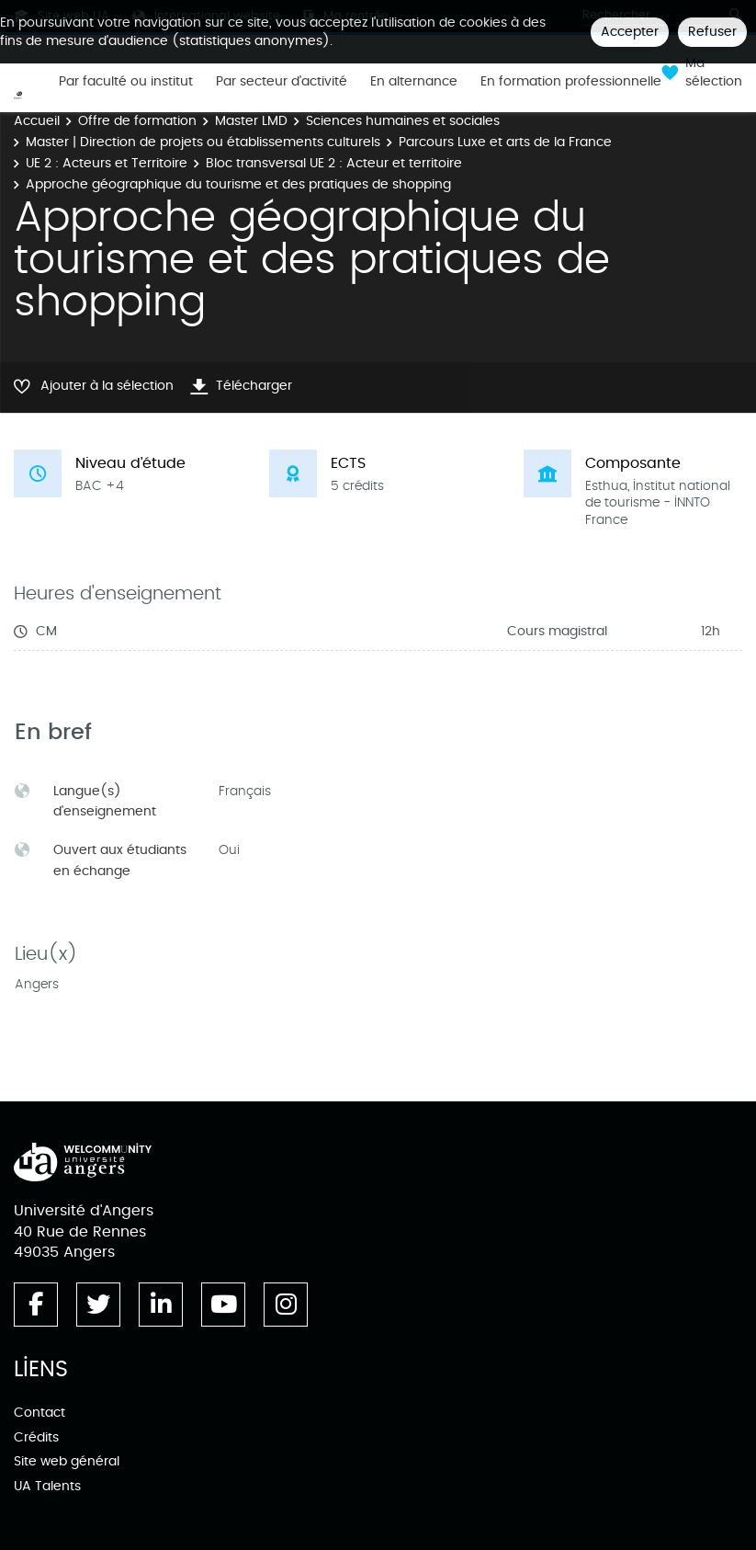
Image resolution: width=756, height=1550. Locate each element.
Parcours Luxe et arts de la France (505, 142)
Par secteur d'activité (281, 82)
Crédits (36, 1437)
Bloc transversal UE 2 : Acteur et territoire (334, 163)
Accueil (37, 121)
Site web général (66, 1461)
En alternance (413, 82)
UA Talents (47, 1486)
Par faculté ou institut (126, 82)
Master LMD (251, 121)
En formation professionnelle (570, 82)
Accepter (630, 31)
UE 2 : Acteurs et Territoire (106, 163)
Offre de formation (137, 121)
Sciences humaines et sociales (403, 121)
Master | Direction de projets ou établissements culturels (203, 142)
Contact (39, 1412)
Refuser (712, 31)
